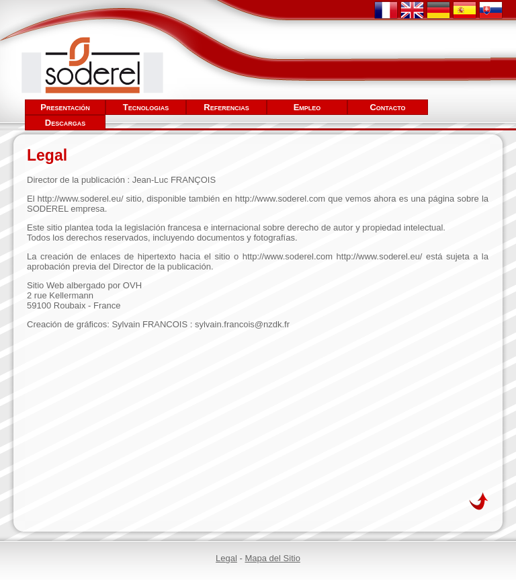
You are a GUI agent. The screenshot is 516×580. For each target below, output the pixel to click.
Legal (226, 558)
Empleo (307, 107)
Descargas (65, 123)
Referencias (226, 107)
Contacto (387, 107)
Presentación (65, 107)
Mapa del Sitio (272, 558)
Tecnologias (146, 107)
